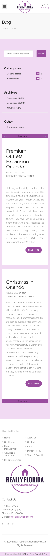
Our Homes (9, 442)
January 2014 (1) (14, 108)
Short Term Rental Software (37, 554)
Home (5, 29)
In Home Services (12, 460)
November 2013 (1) (16, 98)
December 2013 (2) (16, 103)
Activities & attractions (9, 454)
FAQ (29, 446)
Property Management (10, 447)
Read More (33, 250)
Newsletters (13, 79)
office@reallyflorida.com (21, 517)
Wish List (45, 8)
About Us (31, 437)
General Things (14, 74)
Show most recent (15, 127)
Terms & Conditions (36, 455)
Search (41, 53)
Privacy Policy (34, 451)
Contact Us (32, 442)
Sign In (45, 5)
